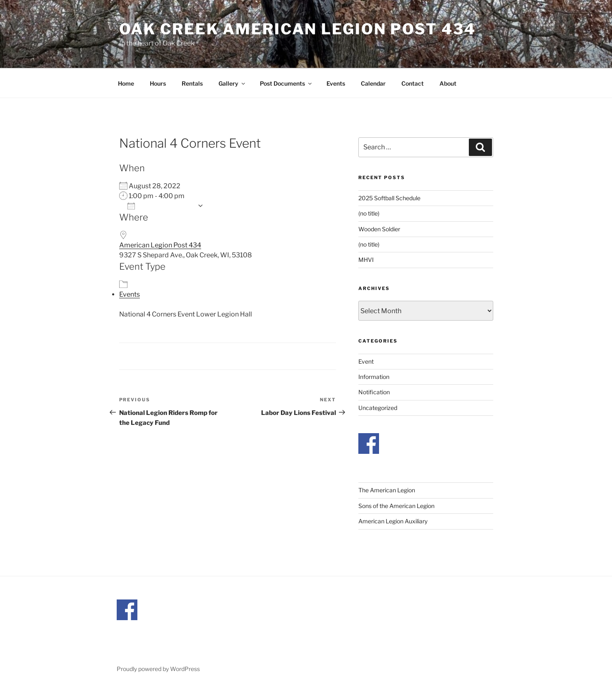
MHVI (366, 259)
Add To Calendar (160, 206)
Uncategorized (377, 407)
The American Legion (386, 490)
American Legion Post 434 (160, 245)
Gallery (232, 83)
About (447, 83)
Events (335, 83)
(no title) (368, 213)
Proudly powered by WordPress (158, 668)
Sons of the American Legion (396, 505)
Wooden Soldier (379, 229)
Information (373, 376)
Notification (374, 392)
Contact (412, 83)
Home (126, 83)
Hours (158, 83)
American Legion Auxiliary (392, 521)
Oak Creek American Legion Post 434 (297, 29)
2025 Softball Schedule (389, 197)
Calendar (373, 83)
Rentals (192, 83)
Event (366, 361)
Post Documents (286, 83)
